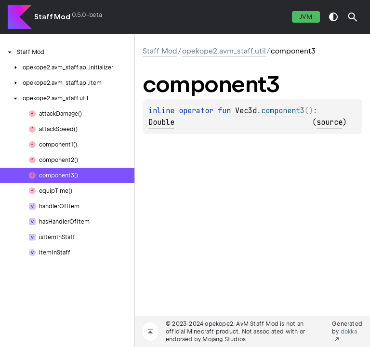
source (330, 122)
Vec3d (246, 111)
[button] (352, 17)
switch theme (333, 17)
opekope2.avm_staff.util (224, 51)
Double (161, 122)
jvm (306, 16)
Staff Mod (52, 17)
